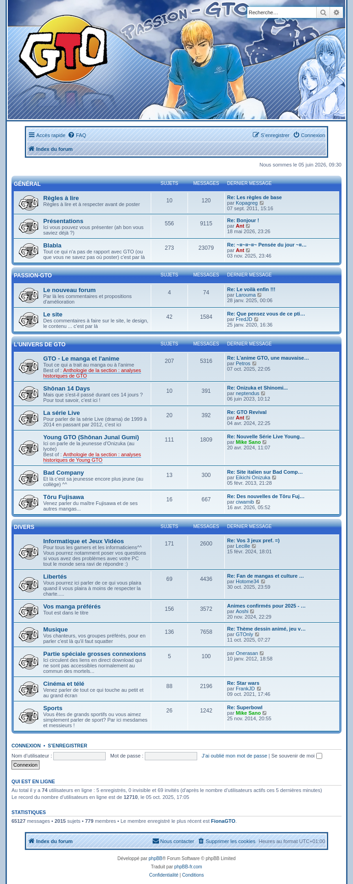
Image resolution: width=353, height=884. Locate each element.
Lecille (243, 546)
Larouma (246, 295)
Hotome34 (247, 581)
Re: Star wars (243, 683)
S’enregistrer (67, 745)
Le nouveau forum (69, 290)
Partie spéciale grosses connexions (94, 653)
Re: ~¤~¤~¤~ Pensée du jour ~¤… (267, 244)
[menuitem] (77, 135)
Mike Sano (248, 442)
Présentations (63, 221)
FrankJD (245, 688)
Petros (243, 363)
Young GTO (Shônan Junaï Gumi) (91, 437)
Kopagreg (247, 203)
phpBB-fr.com (188, 866)
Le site (53, 314)
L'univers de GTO (40, 344)
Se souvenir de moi (296, 755)
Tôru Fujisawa (63, 497)
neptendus (247, 393)
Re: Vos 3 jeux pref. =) (253, 540)
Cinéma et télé (63, 683)
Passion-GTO (33, 275)
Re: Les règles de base (254, 197)
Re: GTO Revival (247, 412)
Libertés (55, 576)
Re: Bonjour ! (243, 220)
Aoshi (242, 611)
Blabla (52, 245)
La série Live (61, 412)
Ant (240, 226)
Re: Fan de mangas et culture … (265, 576)
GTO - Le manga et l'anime (81, 358)
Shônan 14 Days (66, 388)
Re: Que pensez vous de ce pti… (266, 313)
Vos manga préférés (72, 606)
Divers (24, 527)
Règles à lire (61, 198)
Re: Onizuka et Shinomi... (257, 387)
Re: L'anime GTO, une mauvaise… (268, 358)
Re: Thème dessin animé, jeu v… (266, 628)
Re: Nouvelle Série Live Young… (266, 436)
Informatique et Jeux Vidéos (83, 541)
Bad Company (63, 472)
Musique (55, 629)
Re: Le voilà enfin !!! (251, 289)
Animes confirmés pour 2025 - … (266, 605)
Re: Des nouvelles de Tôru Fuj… (266, 496)
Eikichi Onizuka (253, 477)
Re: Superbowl (244, 707)
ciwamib (245, 502)
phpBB (155, 858)
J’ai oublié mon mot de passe (234, 755)
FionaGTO (223, 821)
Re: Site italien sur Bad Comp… (265, 472)
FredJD (244, 319)
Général (27, 184)
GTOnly (244, 634)
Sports (53, 708)
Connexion (26, 745)
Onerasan (247, 653)
